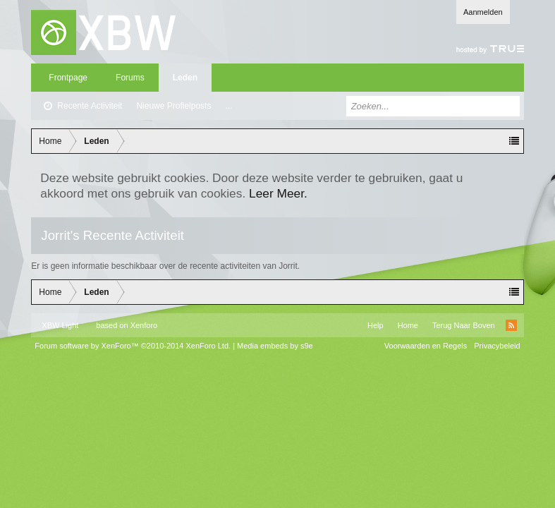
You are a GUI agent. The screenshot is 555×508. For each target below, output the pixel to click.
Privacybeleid (497, 345)
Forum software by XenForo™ (133, 345)
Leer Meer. (278, 193)
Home (408, 325)
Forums (130, 78)
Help (375, 325)
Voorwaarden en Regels (425, 345)
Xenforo (144, 325)
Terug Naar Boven (463, 325)
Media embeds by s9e (275, 345)
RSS (511, 325)
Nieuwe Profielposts (173, 106)
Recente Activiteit (89, 106)
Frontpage (68, 78)
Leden (185, 78)
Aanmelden (483, 12)
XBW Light (60, 325)
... (228, 106)
